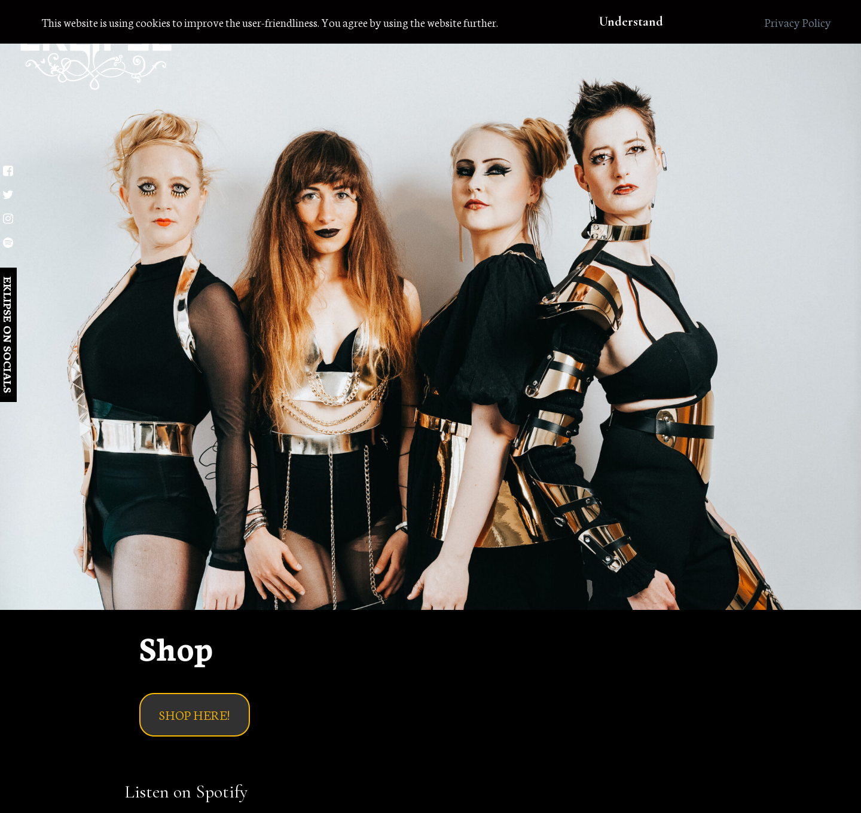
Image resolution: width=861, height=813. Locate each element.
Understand (631, 21)
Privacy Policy (797, 22)
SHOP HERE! (194, 714)
